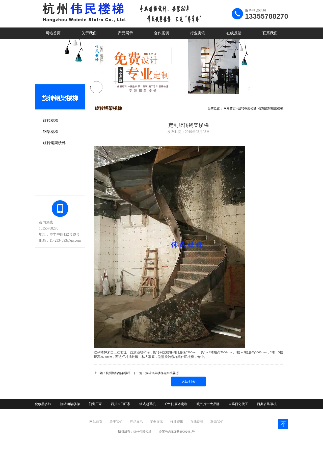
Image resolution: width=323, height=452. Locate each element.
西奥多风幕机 (267, 404)
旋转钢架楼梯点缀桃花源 (162, 373)
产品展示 (125, 33)
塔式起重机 (147, 404)
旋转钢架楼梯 (247, 108)
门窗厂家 (95, 404)
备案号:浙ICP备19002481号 (177, 431)
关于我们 (89, 33)
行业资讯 (197, 33)
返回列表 (188, 381)
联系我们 (270, 33)
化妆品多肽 (43, 404)
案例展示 (156, 421)
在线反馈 (233, 33)
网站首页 (53, 33)
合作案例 (161, 33)
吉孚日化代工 (238, 404)
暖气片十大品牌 (208, 404)
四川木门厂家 (120, 404)
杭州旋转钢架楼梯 (118, 373)
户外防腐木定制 (176, 404)
